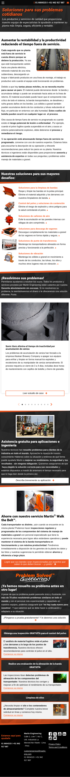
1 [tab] (22, 404)
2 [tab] (25, 404)
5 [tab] (35, 404)
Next (51, 404)
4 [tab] (32, 404)
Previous (18, 404)
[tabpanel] (35, 348)
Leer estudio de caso (33, 393)
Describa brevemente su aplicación (33, 480)
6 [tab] (38, 404)
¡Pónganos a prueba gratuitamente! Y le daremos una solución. (35, 617)
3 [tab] (28, 404)
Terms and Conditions (58, 747)
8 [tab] (44, 404)
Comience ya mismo (13, 654)
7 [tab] (41, 404)
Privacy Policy (55, 744)
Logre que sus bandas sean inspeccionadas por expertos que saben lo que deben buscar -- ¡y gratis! (34, 563)
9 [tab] (48, 404)
